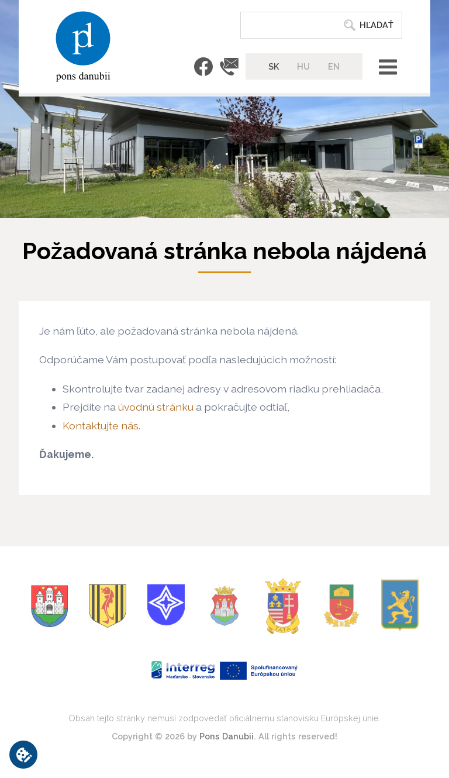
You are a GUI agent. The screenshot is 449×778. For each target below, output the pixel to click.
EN (334, 66)
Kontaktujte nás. (101, 425)
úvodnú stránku (156, 407)
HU (303, 66)
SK (273, 66)
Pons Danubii (226, 736)
